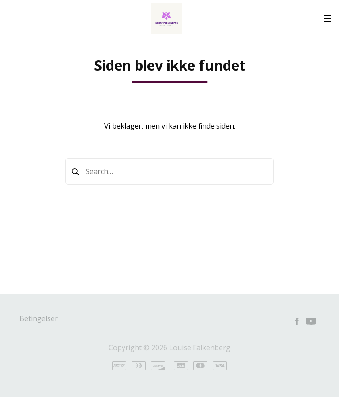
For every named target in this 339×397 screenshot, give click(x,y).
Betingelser (38, 318)
